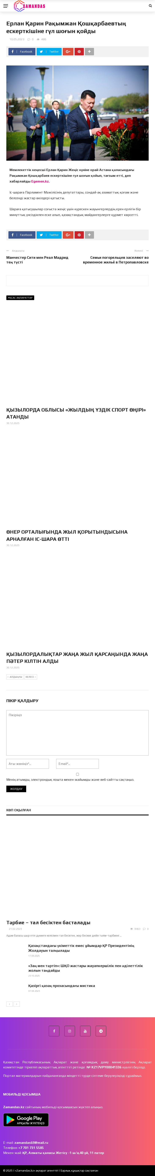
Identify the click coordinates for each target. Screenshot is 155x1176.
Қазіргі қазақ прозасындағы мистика (61, 986)
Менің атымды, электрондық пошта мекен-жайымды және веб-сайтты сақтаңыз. (70, 780)
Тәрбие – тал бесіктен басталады (48, 922)
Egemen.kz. (40, 181)
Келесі (31, 677)
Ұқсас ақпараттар (20, 297)
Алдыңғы (15, 677)
